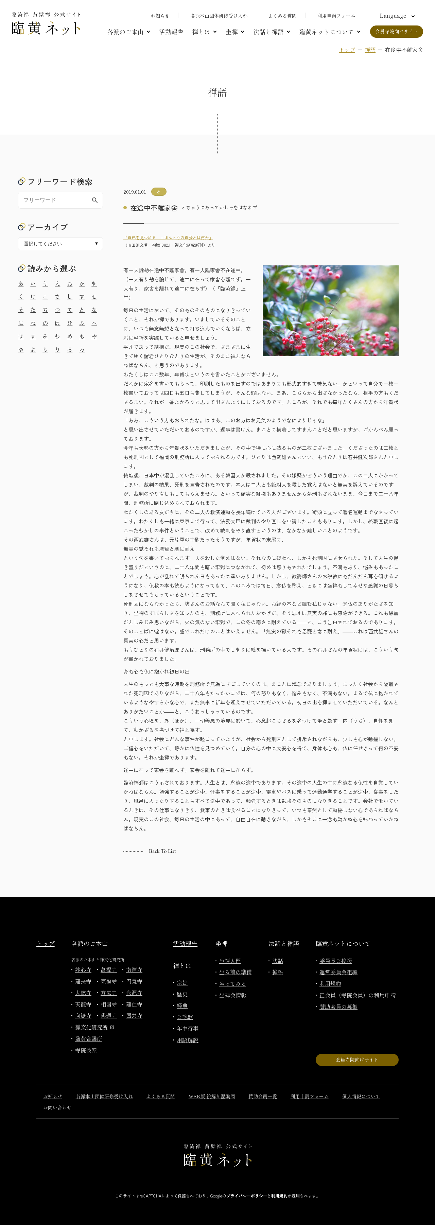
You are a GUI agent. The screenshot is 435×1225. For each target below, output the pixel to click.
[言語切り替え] (396, 15)
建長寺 (83, 981)
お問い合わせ (57, 1107)
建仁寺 (134, 1004)
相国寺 (109, 1004)
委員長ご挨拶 (335, 961)
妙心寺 (83, 969)
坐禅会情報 (232, 995)
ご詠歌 (185, 1017)
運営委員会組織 (338, 972)
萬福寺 (109, 969)
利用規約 (330, 983)
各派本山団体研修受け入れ (218, 15)
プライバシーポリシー (246, 1195)
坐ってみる (232, 983)
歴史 (182, 994)
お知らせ (160, 15)
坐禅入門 (230, 961)
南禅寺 (134, 969)
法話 (277, 961)
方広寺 (109, 992)
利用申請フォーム (336, 15)
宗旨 (182, 982)
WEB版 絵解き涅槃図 (212, 1096)
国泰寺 (134, 1015)
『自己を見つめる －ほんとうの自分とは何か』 (168, 237)
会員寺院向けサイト (396, 31)
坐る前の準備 (235, 972)
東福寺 (109, 981)
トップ (347, 50)
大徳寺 (83, 992)
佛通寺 (109, 1015)
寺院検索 (86, 1050)
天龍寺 (83, 1004)
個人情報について (361, 1096)
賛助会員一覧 (262, 1096)
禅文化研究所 (94, 1027)
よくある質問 (282, 15)
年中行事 (187, 1028)
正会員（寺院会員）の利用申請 (357, 995)
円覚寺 (134, 981)
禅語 (370, 50)
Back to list (162, 851)
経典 (182, 1005)
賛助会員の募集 (338, 1006)
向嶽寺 (83, 1015)
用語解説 (187, 1040)
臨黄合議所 (88, 1038)
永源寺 (134, 992)
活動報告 (171, 32)
